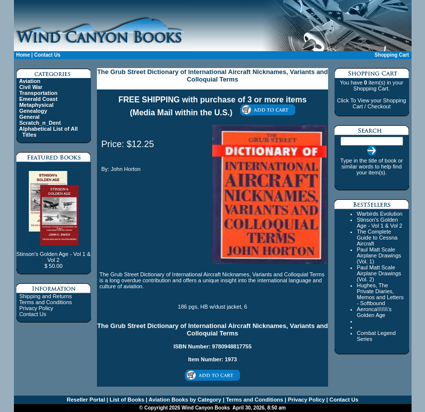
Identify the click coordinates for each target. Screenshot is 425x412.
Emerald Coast (38, 99)
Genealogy (33, 111)
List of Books (126, 400)
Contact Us (47, 55)
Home (23, 55)
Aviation (29, 81)
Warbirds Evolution (380, 214)
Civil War (31, 87)
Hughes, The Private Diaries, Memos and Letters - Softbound (380, 294)
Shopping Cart (392, 55)
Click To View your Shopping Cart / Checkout (371, 103)
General (29, 117)
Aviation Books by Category (184, 400)
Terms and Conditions (45, 302)
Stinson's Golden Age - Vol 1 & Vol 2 (380, 223)
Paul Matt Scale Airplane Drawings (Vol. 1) (379, 255)
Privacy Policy (36, 308)
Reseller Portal (86, 400)
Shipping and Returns (45, 296)
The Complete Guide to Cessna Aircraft (377, 238)
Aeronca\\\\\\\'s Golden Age (374, 312)
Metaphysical (36, 105)
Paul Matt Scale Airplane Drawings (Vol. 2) (379, 273)
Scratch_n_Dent (40, 123)
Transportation (38, 93)
